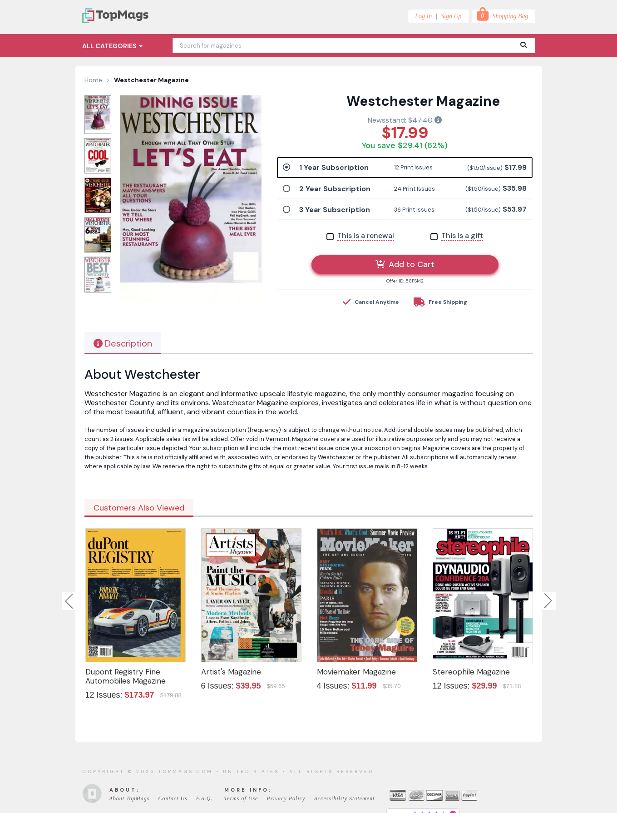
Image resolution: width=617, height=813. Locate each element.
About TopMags (129, 798)
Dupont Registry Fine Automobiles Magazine (125, 676)
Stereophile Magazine (471, 672)
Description (123, 343)
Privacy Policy (286, 798)
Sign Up (451, 16)
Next (548, 601)
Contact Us (172, 798)
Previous (70, 601)
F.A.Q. (204, 798)
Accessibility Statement (344, 798)
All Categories (112, 46)
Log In (423, 16)
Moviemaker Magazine (356, 672)
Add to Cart (404, 264)
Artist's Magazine (231, 672)
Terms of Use (241, 798)
